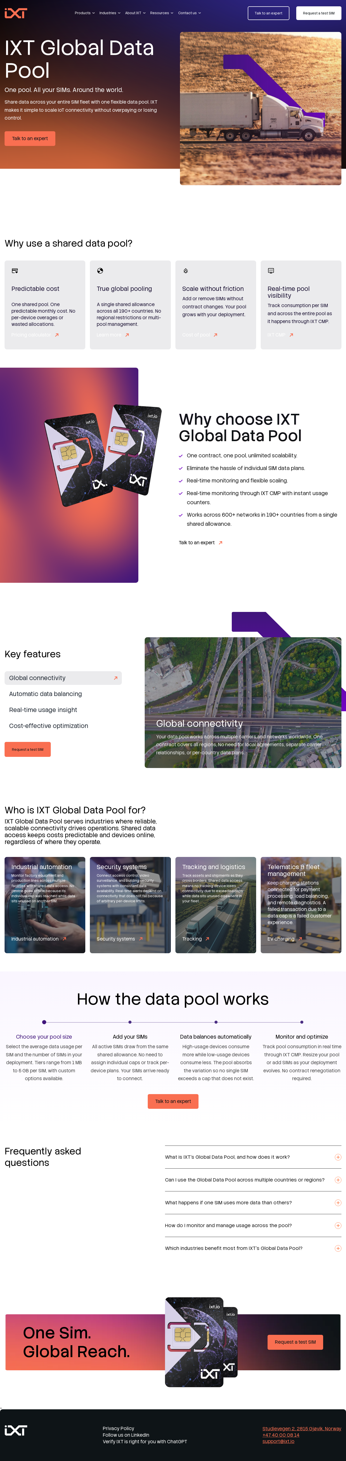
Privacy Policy (118, 1428)
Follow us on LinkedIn (126, 1435)
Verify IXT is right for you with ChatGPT (145, 1442)
